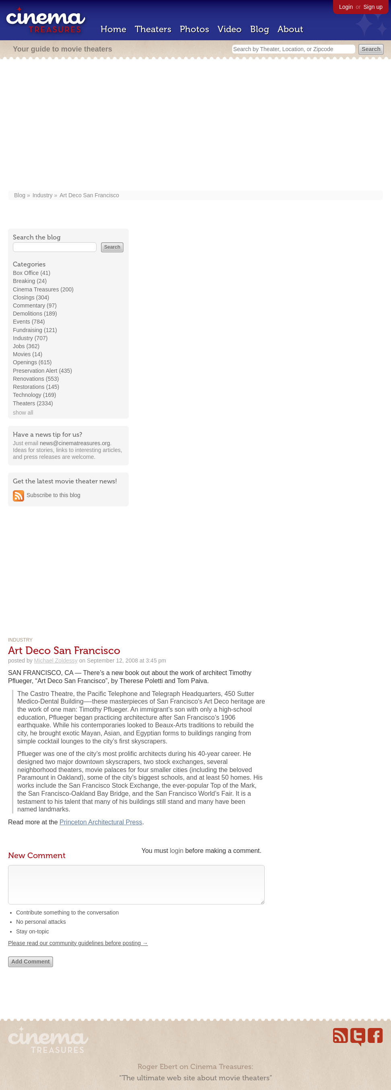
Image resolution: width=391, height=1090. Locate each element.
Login (346, 7)
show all (23, 412)
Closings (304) (31, 297)
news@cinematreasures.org (75, 443)
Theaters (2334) (33, 403)
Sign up (373, 7)
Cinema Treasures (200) (43, 289)
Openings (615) (32, 362)
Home (113, 29)
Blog (259, 29)
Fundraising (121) (35, 330)
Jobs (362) (26, 346)
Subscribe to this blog (53, 495)
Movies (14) (27, 354)
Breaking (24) (30, 281)
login (176, 850)
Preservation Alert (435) (42, 370)
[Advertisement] (195, 125)
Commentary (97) (35, 305)
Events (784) (29, 321)
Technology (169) (34, 395)
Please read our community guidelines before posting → (78, 951)
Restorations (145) (36, 387)
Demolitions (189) (35, 313)
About (290, 29)
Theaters (153, 29)
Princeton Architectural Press (101, 822)
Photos (194, 29)
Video (230, 29)
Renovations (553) (36, 379)
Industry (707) (30, 338)
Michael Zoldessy (56, 660)
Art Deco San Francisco (89, 195)
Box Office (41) (31, 273)
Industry (43, 195)
